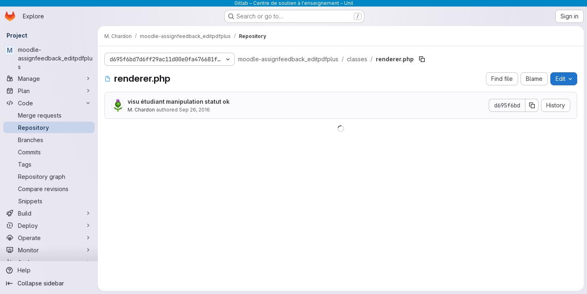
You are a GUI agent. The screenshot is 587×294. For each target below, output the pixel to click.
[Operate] (49, 237)
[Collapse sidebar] (49, 283)
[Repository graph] (49, 176)
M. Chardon (141, 110)
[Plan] (49, 90)
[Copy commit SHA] (531, 105)
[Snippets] (49, 201)
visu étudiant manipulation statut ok (179, 101)
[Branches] (49, 139)
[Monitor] (49, 250)
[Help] (49, 270)
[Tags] (49, 164)
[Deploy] (49, 225)
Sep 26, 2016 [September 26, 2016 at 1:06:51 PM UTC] (194, 110)
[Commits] (49, 152)
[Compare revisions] (49, 188)
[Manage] (49, 78)
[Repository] (49, 127)
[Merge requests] (49, 115)
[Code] (49, 103)
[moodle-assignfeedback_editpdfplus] (49, 58)
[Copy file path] (421, 59)
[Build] (49, 213)
